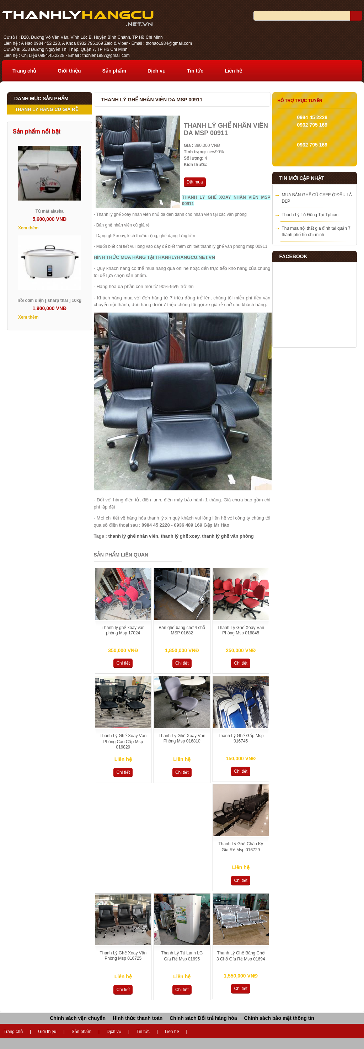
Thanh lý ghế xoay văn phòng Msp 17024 (123, 630)
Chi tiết (123, 663)
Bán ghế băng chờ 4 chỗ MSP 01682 (182, 630)
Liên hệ (233, 71)
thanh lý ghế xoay (180, 536)
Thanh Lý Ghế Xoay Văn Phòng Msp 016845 (240, 630)
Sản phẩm (114, 71)
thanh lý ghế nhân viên (133, 536)
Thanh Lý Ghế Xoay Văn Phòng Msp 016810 (182, 738)
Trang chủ (24, 71)
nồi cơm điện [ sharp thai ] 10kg (49, 300)
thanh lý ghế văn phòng (228, 536)
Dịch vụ (157, 71)
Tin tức (195, 71)
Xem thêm (28, 227)
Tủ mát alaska (50, 211)
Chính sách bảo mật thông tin (279, 1018)
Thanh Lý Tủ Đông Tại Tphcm (310, 214)
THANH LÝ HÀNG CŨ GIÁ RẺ (46, 109)
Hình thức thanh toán (137, 1018)
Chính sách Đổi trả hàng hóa (203, 1018)
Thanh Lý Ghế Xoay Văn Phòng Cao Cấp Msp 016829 (123, 741)
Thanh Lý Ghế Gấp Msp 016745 (241, 738)
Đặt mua (195, 182)
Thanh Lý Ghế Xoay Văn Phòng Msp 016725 (123, 956)
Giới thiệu (69, 71)
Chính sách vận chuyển (78, 1018)
